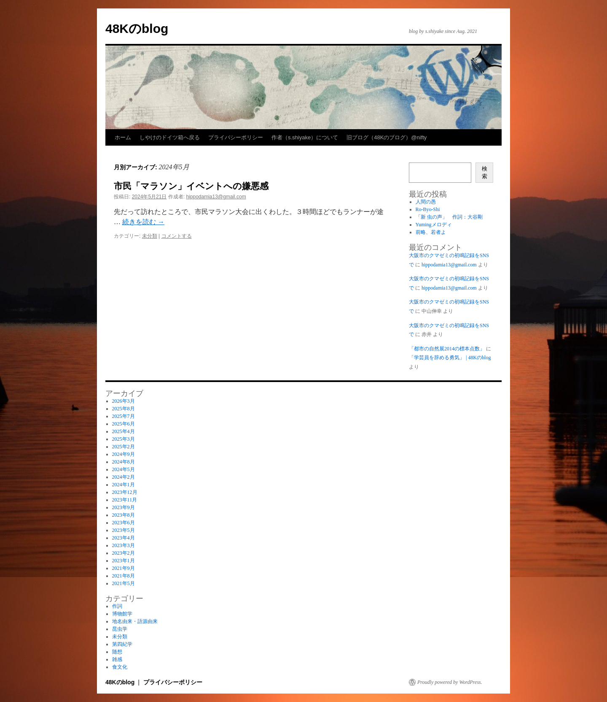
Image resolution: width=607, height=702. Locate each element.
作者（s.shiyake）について (304, 137)
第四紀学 (122, 644)
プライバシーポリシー (235, 137)
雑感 (117, 659)
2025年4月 (123, 431)
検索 (484, 172)
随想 (117, 652)
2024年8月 (123, 462)
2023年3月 (123, 545)
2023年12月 (124, 492)
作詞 (117, 606)
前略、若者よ (431, 232)
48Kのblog (136, 28)
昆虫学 (119, 629)
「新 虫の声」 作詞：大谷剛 (452, 217)
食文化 (119, 667)
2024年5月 (123, 469)
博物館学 (122, 614)
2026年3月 (123, 401)
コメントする (176, 236)
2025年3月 (123, 439)
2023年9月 (123, 507)
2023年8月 (123, 515)
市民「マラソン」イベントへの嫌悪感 (191, 186)
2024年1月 (123, 485)
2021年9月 (123, 568)
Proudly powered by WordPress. (449, 682)
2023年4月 (123, 538)
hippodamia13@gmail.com (216, 197)
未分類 (149, 236)
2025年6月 (123, 424)
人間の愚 (426, 202)
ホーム (123, 137)
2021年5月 (123, 583)
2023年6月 (123, 523)
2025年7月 (123, 416)
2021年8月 (123, 576)
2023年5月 (123, 530)
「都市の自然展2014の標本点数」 (447, 349)
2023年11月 (124, 500)
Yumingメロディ (434, 225)
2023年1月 (123, 561)
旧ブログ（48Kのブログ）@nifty (386, 137)
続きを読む (143, 221)
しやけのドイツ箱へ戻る (170, 137)
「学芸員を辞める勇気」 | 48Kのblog (450, 357)
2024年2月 (123, 477)
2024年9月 (123, 454)
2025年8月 (123, 409)
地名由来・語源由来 (135, 621)
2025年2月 (123, 447)
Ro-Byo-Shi (428, 209)
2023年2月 (123, 553)
